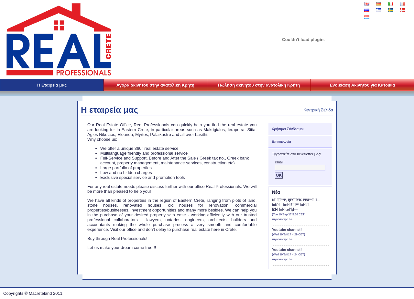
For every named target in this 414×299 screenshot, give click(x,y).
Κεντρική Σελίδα (318, 110)
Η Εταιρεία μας (52, 85)
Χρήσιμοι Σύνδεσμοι (287, 129)
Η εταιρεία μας (109, 110)
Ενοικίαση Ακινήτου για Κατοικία (362, 85)
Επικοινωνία (281, 141)
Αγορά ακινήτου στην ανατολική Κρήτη (155, 85)
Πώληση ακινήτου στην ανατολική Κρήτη (259, 85)
